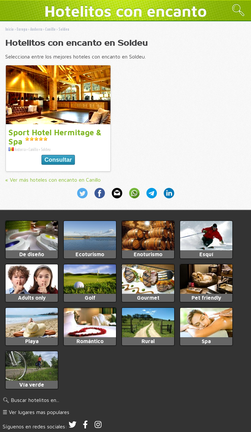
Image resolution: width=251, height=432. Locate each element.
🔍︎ (238, 10)
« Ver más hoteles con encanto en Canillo (53, 180)
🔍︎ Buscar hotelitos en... (31, 400)
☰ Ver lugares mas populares (36, 412)
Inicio (9, 29)
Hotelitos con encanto (125, 11)
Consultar (58, 160)
